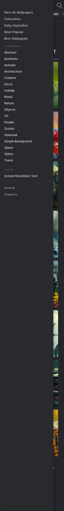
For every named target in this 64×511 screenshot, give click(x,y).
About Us (39, 472)
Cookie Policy (33, 478)
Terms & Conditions (17, 468)
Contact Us (37, 468)
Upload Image (24, 472)
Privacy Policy (15, 478)
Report (50, 468)
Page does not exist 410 (21, 6)
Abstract (21, 14)
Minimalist (52, 14)
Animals (37, 14)
